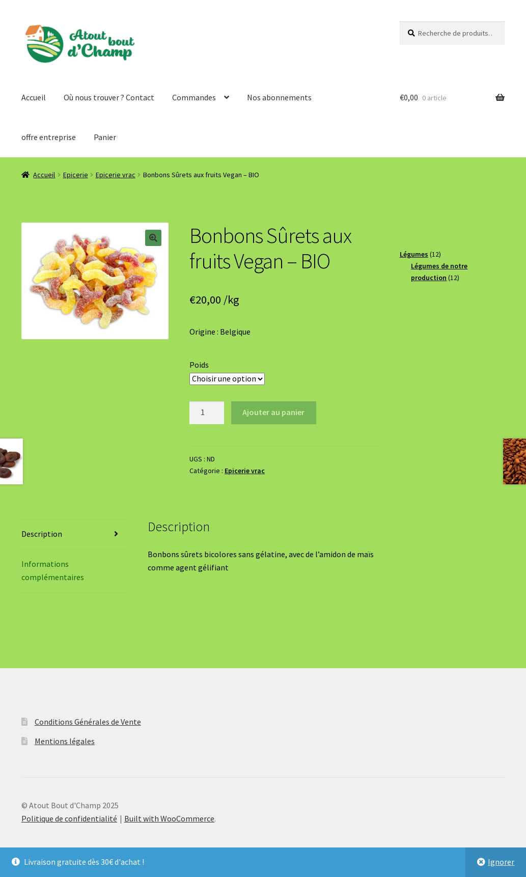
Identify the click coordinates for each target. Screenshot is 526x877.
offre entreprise (48, 137)
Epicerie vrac (115, 174)
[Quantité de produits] (206, 413)
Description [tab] (41, 534)
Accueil (33, 97)
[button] (153, 238)
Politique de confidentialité (69, 818)
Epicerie (75, 174)
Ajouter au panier (273, 412)
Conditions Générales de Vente (88, 722)
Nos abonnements (279, 97)
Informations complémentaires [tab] (52, 570)
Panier (105, 137)
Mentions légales (65, 741)
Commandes (194, 97)
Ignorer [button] (501, 862)
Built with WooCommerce (169, 818)
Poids (199, 365)
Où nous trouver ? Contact (109, 97)
